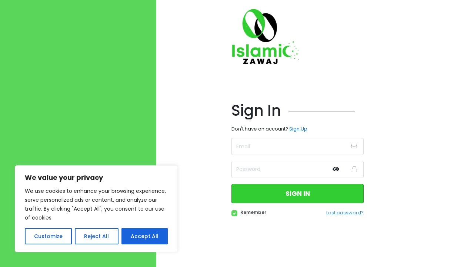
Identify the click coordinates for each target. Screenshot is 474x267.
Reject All (96, 236)
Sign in (298, 193)
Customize (48, 236)
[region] (96, 208)
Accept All (144, 236)
